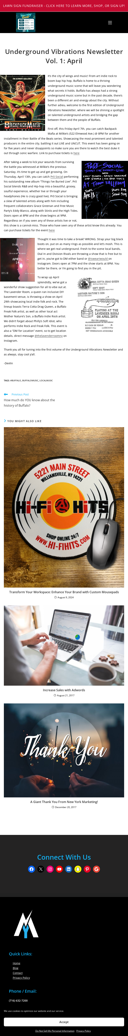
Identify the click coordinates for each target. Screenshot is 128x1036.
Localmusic (46, 380)
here (76, 153)
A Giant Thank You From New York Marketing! (64, 802)
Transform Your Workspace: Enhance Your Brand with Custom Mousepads (64, 592)
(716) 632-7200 (18, 1000)
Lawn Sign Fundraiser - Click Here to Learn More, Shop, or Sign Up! (64, 6)
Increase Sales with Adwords (64, 690)
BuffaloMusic (30, 380)
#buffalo (15, 380)
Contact (18, 973)
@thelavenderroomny (49, 336)
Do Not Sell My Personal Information (54, 1031)
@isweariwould (98, 258)
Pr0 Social (56, 176)
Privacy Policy (83, 1031)
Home (16, 963)
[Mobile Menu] (108, 22)
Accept (64, 1022)
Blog (15, 968)
